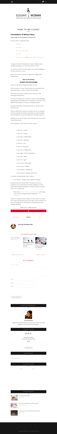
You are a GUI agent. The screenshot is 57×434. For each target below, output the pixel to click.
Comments (17, 217)
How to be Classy (15, 238)
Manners (19, 44)
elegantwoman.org (25, 224)
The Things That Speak (24, 395)
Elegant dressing (21, 57)
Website (12, 286)
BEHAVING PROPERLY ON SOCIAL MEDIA (29, 403)
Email (12, 282)
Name (12, 279)
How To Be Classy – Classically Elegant (29, 192)
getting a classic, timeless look (35, 57)
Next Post (41, 255)
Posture (19, 54)
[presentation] (22, 292)
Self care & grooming (22, 50)
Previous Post (17, 255)
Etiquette (19, 47)
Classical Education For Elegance (40, 246)
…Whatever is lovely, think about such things (29, 411)
